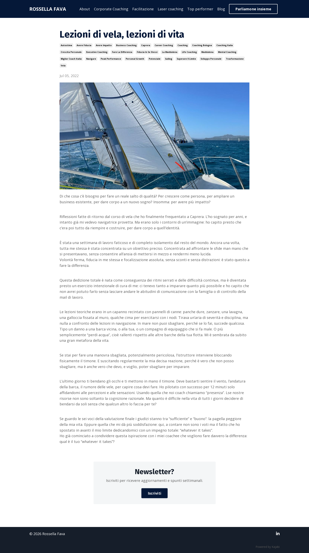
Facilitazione (143, 9)
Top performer (200, 9)
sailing (168, 58)
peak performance (111, 58)
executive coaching (96, 52)
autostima (66, 45)
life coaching (189, 52)
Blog (221, 9)
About (84, 9)
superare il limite (186, 58)
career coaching (164, 45)
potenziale (154, 58)
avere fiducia (84, 45)
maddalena (207, 52)
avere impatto (104, 45)
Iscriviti (154, 493)
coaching (183, 45)
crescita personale (71, 52)
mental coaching (227, 52)
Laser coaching (170, 9)
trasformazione (235, 58)
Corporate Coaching (111, 9)
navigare (91, 58)
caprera (145, 45)
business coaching (126, 45)
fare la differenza (122, 52)
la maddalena (169, 52)
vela (63, 65)
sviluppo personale (211, 58)
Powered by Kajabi (268, 547)
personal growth (135, 58)
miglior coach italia (71, 58)
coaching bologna (202, 45)
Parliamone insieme (253, 9)
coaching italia (224, 45)
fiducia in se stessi (147, 52)
